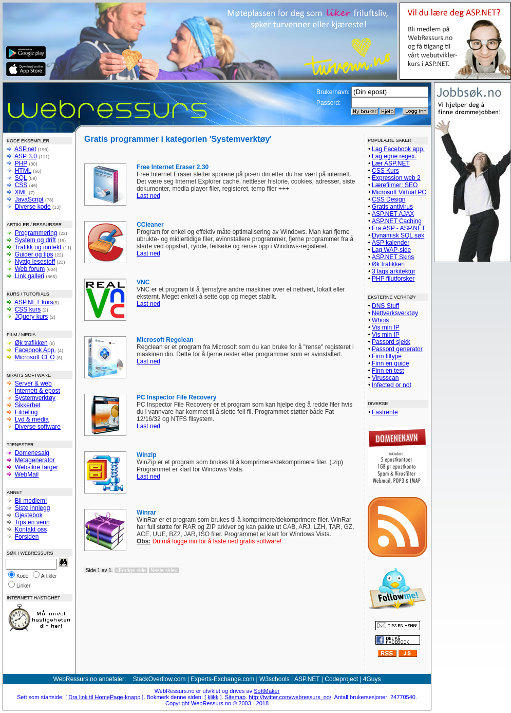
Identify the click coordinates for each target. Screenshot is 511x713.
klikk (212, 697)
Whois (380, 320)
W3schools (274, 679)
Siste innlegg (32, 507)
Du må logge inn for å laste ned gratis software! (209, 541)
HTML (23, 170)
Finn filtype (387, 356)
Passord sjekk (391, 341)
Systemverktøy (35, 397)
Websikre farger (36, 467)
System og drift (35, 240)
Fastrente (385, 412)
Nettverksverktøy (395, 313)
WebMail (27, 474)
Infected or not (391, 385)
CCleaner (150, 224)
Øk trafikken (31, 342)
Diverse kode (33, 206)
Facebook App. (35, 350)
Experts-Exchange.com (222, 679)
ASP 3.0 (25, 156)
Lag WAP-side (391, 249)
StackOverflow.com (159, 679)
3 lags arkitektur (393, 271)
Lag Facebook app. (398, 149)
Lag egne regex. (394, 156)
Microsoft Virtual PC (399, 192)
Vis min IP (386, 327)
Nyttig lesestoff (35, 261)
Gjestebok (29, 515)
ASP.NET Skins (393, 257)
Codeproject (341, 679)
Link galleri (29, 276)
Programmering (36, 232)
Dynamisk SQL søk (398, 235)
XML (21, 192)
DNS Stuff (385, 305)
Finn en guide (390, 363)
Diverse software (38, 426)
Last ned (148, 195)
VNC (143, 282)
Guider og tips (34, 254)
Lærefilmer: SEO (395, 185)
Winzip (147, 455)
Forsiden (27, 536)
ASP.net (25, 149)
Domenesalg (32, 452)
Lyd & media (32, 419)
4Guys (372, 679)
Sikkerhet (28, 405)
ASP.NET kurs (33, 302)
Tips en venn (31, 522)
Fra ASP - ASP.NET (398, 228)
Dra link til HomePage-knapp (104, 697)
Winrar (146, 512)
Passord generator (397, 349)
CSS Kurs (385, 170)
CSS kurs (28, 309)
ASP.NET (307, 679)
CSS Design (388, 199)
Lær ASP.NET (391, 163)
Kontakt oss (31, 529)
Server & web (33, 383)
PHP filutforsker (393, 278)
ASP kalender (390, 242)
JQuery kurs (31, 316)
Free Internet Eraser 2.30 (173, 167)
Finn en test (388, 370)
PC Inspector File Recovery (176, 397)
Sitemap (235, 697)
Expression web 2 (396, 177)
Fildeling (26, 412)
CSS (21, 185)
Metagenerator (35, 460)
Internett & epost (37, 390)
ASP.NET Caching (397, 221)
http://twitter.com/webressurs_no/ (290, 697)
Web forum (30, 268)
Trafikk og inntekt (37, 247)
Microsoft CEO (35, 357)
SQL (21, 177)
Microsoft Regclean (165, 339)
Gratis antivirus (392, 206)
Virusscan (385, 377)
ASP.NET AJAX (393, 213)
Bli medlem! (31, 500)
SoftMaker (266, 691)
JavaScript (29, 199)
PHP (21, 163)
